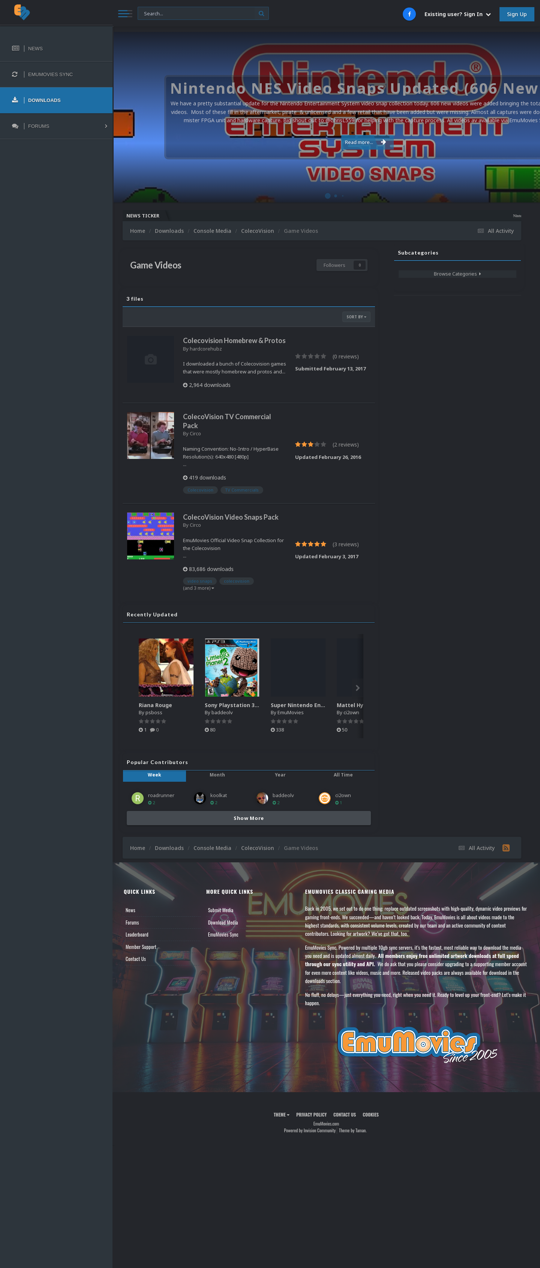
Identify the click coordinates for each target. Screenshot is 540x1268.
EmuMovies (291, 712)
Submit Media (221, 910)
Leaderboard (137, 934)
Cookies (371, 1114)
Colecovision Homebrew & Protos (234, 340)
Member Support (141, 946)
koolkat (218, 795)
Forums (132, 922)
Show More (249, 818)
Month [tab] (217, 775)
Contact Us (136, 958)
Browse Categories (457, 273)
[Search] (203, 13)
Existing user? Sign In (457, 14)
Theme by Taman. (353, 1130)
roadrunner (161, 795)
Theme (282, 1114)
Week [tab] (154, 775)
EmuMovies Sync (223, 934)
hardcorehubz (206, 348)
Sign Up (517, 14)
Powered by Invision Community (310, 1130)
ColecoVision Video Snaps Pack (231, 517)
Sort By (356, 316)
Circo (195, 433)
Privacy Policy (311, 1114)
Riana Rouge (155, 705)
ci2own (351, 712)
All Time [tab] (343, 775)
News (130, 910)
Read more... (325, 138)
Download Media (223, 922)
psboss (154, 712)
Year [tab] (280, 775)
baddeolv (222, 712)
